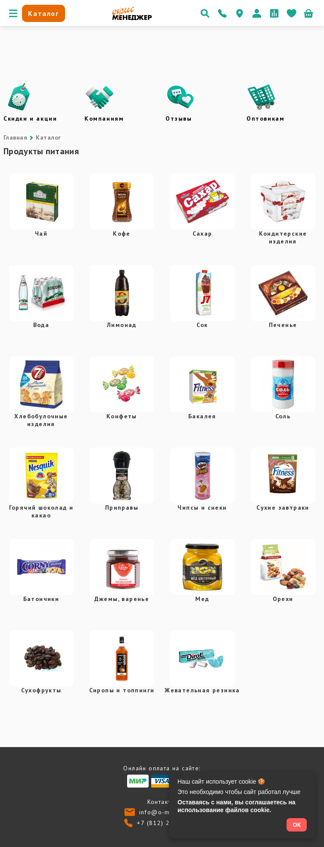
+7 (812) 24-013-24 (168, 823)
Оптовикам (265, 118)
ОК (297, 825)
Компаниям (104, 118)
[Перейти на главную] (132, 18)
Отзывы (178, 118)
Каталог (48, 137)
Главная (15, 137)
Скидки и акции (30, 118)
